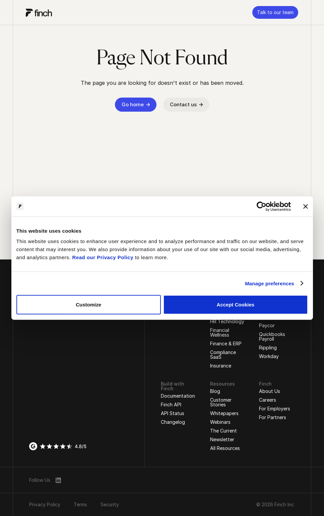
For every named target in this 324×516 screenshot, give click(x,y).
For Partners (272, 417)
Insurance (220, 365)
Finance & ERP (226, 343)
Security (110, 504)
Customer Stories (221, 402)
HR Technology (227, 321)
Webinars (220, 422)
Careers (267, 400)
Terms (80, 504)
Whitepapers (224, 413)
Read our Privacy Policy (102, 257)
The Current (223, 431)
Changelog (173, 422)
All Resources (225, 448)
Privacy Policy (44, 504)
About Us (269, 391)
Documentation (178, 396)
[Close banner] (305, 206)
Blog (215, 391)
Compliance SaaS (223, 354)
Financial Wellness (219, 332)
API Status (172, 413)
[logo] (39, 12)
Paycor (267, 325)
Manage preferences (269, 283)
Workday (269, 356)
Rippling (268, 347)
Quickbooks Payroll (272, 336)
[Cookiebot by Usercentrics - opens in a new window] (261, 206)
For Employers (274, 408)
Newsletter (222, 439)
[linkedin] (58, 480)
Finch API (171, 404)
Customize (88, 304)
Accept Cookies (236, 304)
